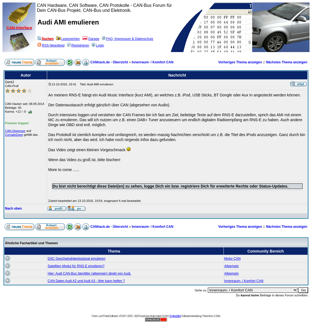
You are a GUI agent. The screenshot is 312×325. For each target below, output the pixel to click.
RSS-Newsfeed (50, 45)
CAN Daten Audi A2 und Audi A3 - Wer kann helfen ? (86, 281)
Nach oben (13, 208)
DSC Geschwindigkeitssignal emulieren (76, 259)
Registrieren (78, 45)
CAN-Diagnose (15, 130)
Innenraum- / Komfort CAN (152, 62)
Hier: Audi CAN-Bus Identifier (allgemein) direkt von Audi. (89, 273)
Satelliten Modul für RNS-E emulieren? (76, 266)
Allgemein (231, 266)
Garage (90, 39)
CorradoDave (14, 134)
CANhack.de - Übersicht (109, 62)
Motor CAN (232, 259)
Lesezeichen (68, 39)
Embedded (175, 316)
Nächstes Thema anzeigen (286, 62)
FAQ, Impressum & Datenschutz (127, 39)
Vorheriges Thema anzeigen (240, 62)
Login (98, 45)
